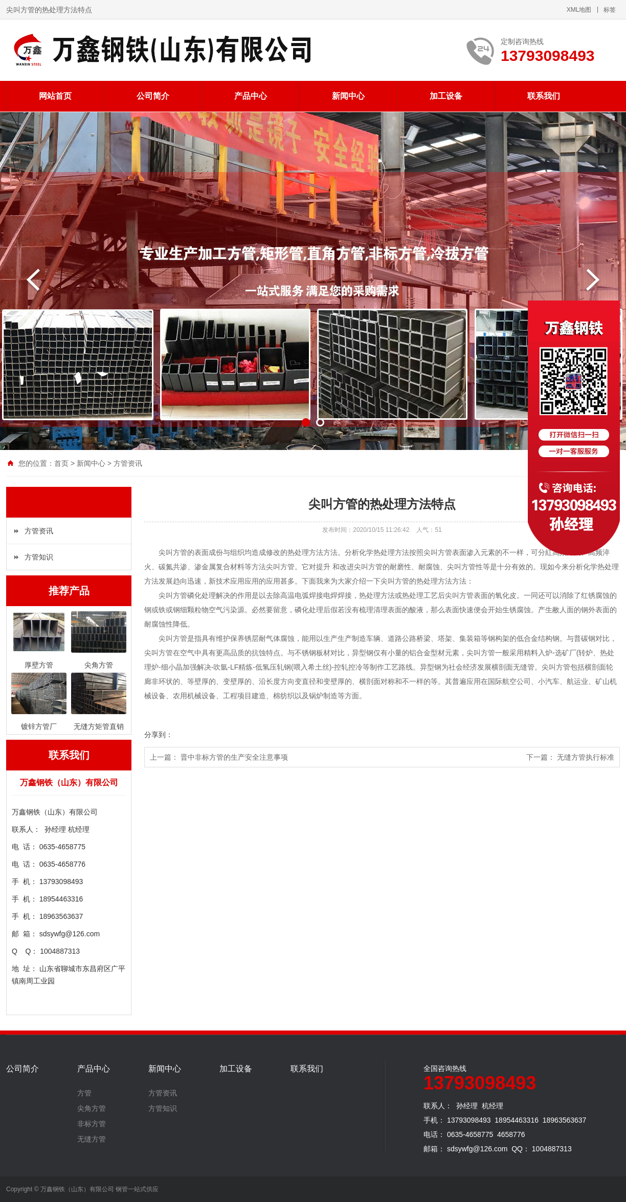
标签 (609, 9)
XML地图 (579, 9)
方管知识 (39, 557)
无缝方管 (91, 1139)
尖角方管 (91, 1108)
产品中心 (250, 96)
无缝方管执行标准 (585, 757)
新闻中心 (348, 96)
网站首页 (55, 96)
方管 (84, 1093)
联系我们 (543, 96)
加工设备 (446, 96)
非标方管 (91, 1123)
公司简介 (153, 96)
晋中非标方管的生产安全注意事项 (234, 757)
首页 (61, 463)
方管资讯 (128, 463)
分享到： (158, 735)
